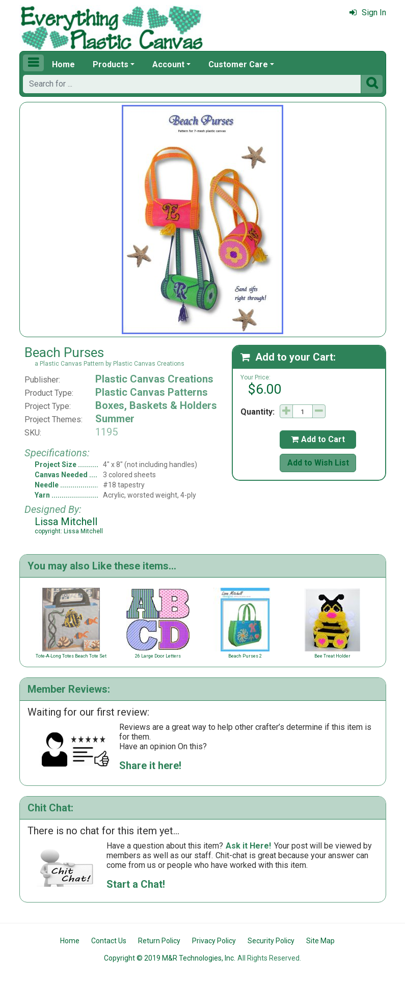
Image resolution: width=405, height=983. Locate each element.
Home (63, 64)
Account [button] (168, 64)
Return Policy (159, 941)
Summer (114, 419)
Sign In (367, 12)
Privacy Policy (214, 941)
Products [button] (110, 64)
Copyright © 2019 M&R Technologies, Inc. (169, 958)
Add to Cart (318, 439)
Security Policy (271, 941)
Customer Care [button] (238, 64)
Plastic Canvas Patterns (151, 392)
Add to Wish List (318, 463)
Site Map (320, 941)
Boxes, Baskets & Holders (156, 405)
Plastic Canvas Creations (154, 379)
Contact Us (108, 941)
